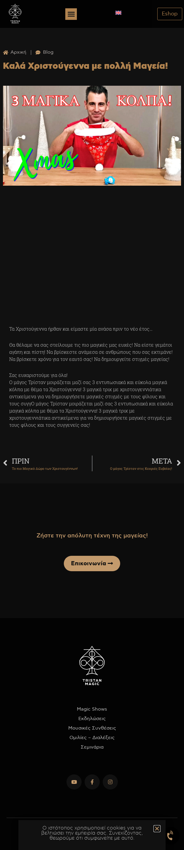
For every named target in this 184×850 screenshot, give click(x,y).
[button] (71, 14)
